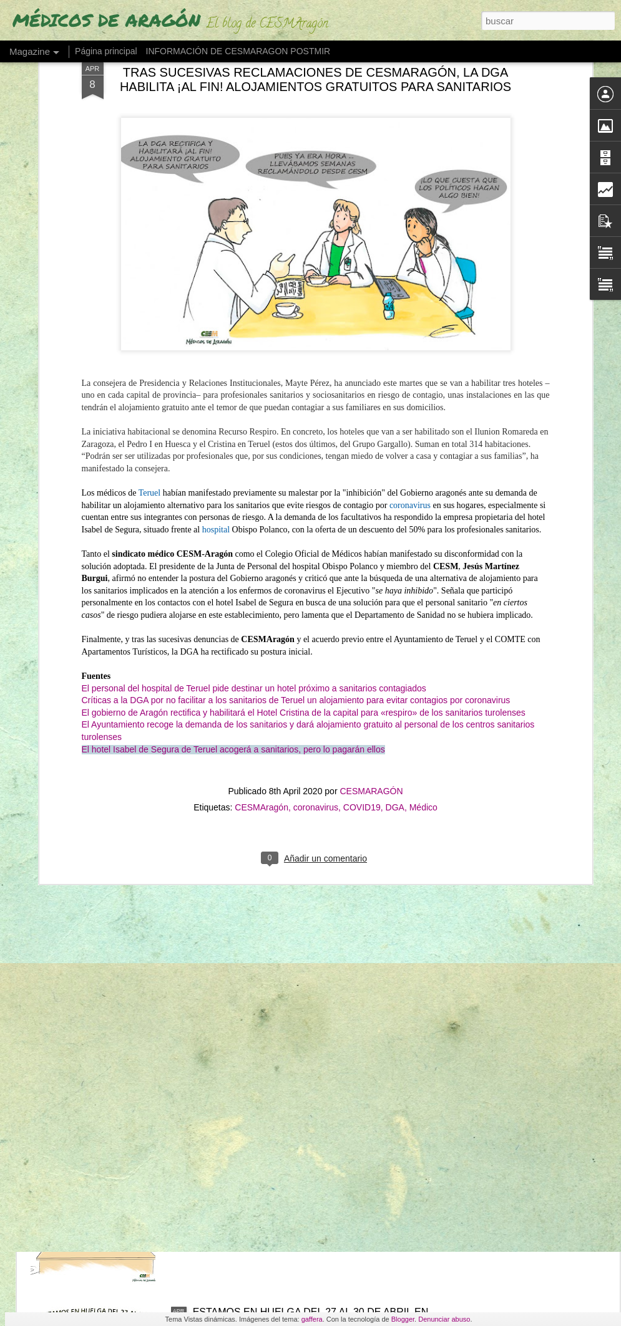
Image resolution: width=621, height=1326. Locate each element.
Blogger (402, 1319)
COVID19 (362, 585)
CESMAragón (261, 585)
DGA (395, 585)
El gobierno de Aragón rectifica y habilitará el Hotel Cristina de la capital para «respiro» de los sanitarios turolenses (304, 491)
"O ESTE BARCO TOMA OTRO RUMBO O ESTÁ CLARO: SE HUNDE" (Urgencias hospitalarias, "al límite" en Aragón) (303, 1040)
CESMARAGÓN (371, 569)
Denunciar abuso (444, 1319)
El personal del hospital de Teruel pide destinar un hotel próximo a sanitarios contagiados (254, 466)
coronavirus (315, 585)
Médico (423, 585)
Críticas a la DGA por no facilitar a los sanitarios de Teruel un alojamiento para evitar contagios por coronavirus (296, 478)
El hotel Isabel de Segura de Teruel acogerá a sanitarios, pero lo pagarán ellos (233, 527)
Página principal (106, 51)
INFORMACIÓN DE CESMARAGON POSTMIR (238, 51)
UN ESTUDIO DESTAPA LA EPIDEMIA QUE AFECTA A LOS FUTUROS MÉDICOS (312, 1176)
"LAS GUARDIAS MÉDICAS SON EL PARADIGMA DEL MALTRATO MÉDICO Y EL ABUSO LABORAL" (308, 893)
